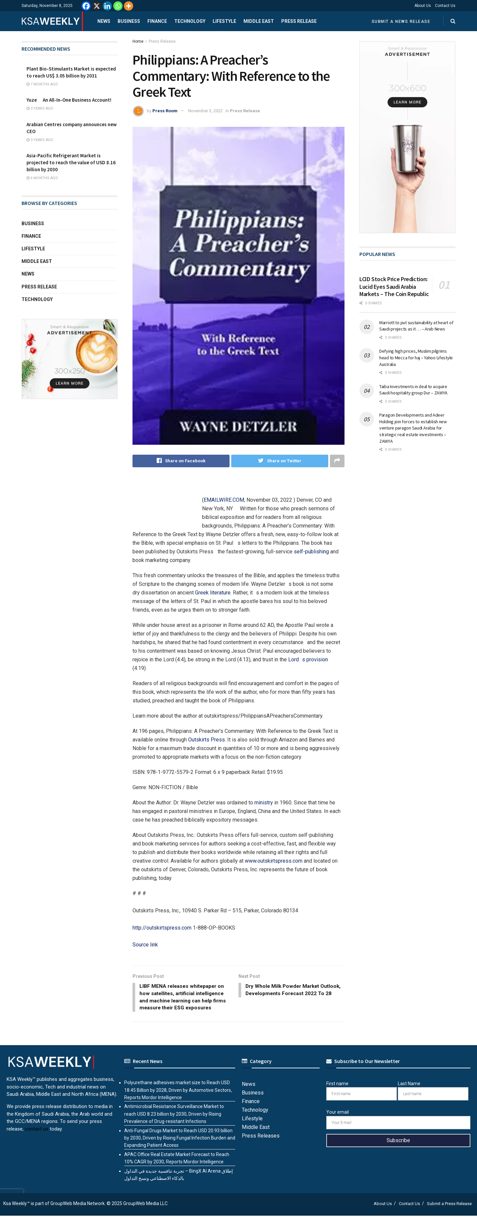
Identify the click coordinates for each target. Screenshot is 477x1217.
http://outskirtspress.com (161, 928)
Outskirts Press (206, 739)
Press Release (299, 21)
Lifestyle (224, 21)
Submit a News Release (401, 21)
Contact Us (445, 5)
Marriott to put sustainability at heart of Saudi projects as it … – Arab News (416, 326)
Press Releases (261, 1137)
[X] (96, 6)
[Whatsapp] (118, 6)
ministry (263, 802)
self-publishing (311, 551)
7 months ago (42, 84)
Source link (145, 944)
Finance (157, 21)
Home (137, 41)
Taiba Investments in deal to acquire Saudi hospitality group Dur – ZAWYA (413, 389)
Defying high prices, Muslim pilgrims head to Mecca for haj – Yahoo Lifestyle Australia (416, 357)
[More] (128, 6)
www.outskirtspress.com (273, 861)
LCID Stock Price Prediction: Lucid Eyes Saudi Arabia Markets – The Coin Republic (394, 286)
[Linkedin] (107, 6)
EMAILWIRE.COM (224, 500)
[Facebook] (86, 6)
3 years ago (39, 108)
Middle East (258, 21)
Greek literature (213, 592)
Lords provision (308, 659)
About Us (422, 5)
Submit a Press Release (449, 1204)
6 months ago (42, 178)
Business (129, 21)
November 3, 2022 (205, 110)
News (103, 21)
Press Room (165, 110)
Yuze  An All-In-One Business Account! (68, 100)
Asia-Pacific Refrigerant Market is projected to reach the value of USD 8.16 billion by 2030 (71, 162)
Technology (189, 21)
